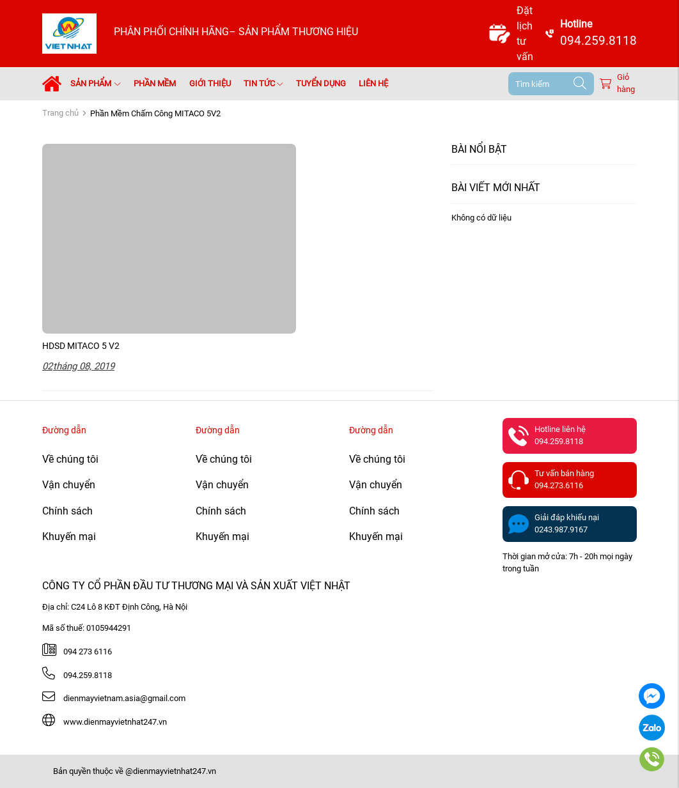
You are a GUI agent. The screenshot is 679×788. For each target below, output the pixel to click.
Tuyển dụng (321, 83)
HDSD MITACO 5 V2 (81, 346)
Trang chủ (60, 113)
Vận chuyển (68, 485)
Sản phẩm (95, 83)
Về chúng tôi (70, 459)
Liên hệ (373, 83)
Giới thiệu (210, 83)
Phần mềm (155, 83)
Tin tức (263, 83)
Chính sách (67, 511)
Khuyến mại (69, 536)
